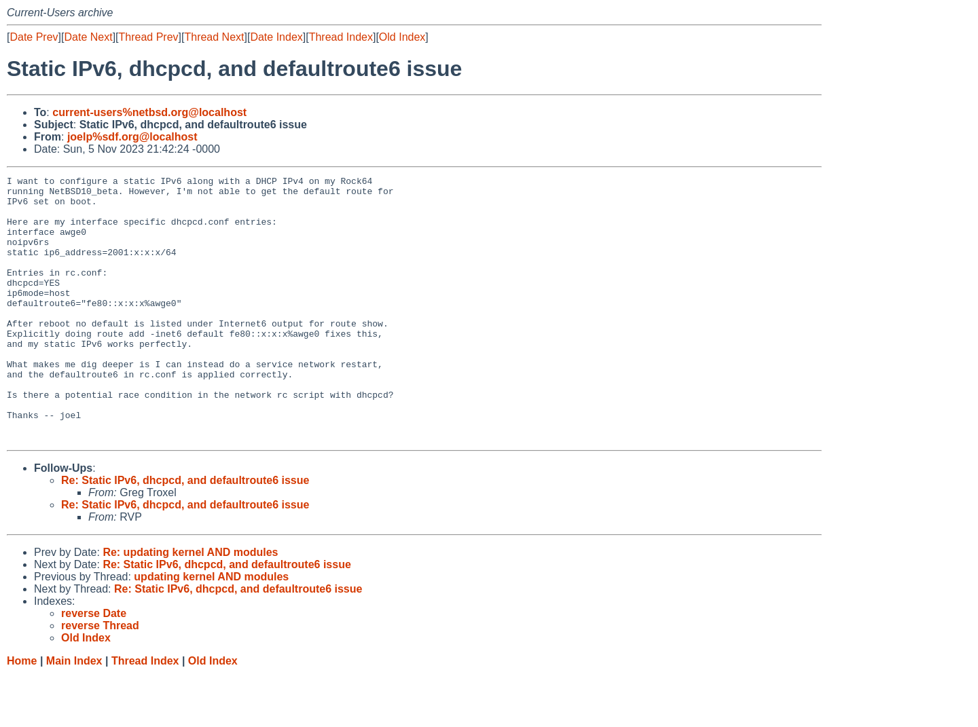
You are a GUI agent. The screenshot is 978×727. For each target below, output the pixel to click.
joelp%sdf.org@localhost (132, 137)
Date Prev (34, 37)
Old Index (402, 37)
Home (22, 714)
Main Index (74, 714)
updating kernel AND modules (211, 629)
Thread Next (214, 37)
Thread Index (341, 37)
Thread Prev (149, 37)
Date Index (276, 37)
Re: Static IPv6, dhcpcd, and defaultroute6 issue (185, 533)
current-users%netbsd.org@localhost (149, 112)
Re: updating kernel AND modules (190, 605)
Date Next (88, 37)
